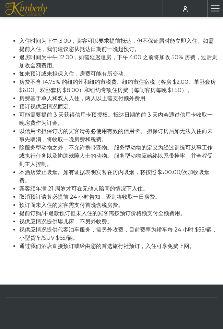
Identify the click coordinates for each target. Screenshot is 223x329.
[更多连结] (215, 8)
